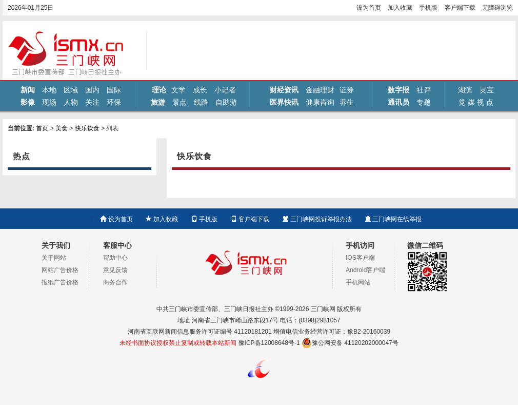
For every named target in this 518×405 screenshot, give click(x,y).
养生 (347, 102)
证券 (347, 90)
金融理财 (320, 90)
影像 (28, 102)
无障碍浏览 (497, 7)
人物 (71, 102)
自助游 (226, 102)
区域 (71, 90)
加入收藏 (400, 7)
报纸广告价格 (60, 282)
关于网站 (54, 257)
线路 (201, 102)
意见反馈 (115, 270)
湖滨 (465, 90)
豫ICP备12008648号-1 (269, 342)
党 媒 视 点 (476, 102)
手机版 (428, 7)
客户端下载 (460, 7)
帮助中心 (115, 257)
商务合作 (115, 282)
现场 (49, 102)
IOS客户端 (360, 257)
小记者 (225, 90)
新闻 (28, 90)
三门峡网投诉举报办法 (316, 219)
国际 (114, 90)
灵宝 (487, 90)
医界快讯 (284, 102)
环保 (114, 102)
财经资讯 (284, 90)
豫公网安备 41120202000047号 (350, 343)
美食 (61, 128)
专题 (423, 102)
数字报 (398, 90)
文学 (178, 90)
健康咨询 (320, 102)
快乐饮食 (87, 128)
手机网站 (358, 282)
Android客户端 (365, 270)
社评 (423, 90)
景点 (179, 102)
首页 (42, 128)
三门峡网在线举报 (393, 219)
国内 (92, 90)
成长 (200, 90)
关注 (92, 102)
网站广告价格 (60, 270)
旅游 (158, 102)
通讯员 (398, 102)
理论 (159, 90)
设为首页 (368, 7)
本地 (49, 90)
